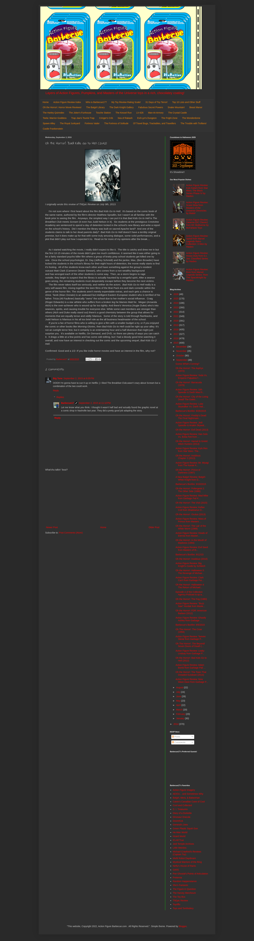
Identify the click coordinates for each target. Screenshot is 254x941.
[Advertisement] (102, 498)
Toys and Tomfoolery (183, 908)
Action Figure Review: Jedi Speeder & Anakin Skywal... (191, 424)
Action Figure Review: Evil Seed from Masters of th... (192, 548)
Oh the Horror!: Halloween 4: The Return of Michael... (190, 586)
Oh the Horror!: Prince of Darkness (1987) (188, 471)
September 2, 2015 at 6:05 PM (79, 378)
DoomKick (178, 821)
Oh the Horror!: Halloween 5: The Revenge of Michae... (190, 571)
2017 (176, 334)
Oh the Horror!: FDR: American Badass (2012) (191, 612)
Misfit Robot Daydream (184, 858)
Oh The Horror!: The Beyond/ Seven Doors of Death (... (190, 645)
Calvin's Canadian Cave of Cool (189, 801)
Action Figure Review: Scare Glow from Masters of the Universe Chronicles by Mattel (197, 208)
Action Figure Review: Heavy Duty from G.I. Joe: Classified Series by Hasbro (197, 257)
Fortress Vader (92, 123)
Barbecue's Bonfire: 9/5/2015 (190, 625)
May (178, 700)
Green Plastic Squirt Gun (185, 828)
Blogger (182, 926)
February (181, 714)
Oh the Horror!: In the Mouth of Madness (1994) (191, 541)
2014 (176, 724)
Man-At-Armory (155, 112)
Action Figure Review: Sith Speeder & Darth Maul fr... (190, 391)
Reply (56, 390)
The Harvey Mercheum (184, 893)
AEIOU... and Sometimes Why (188, 794)
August (180, 687)
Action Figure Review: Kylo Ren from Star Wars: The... (192, 449)
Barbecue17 (67, 403)
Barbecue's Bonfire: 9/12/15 (189, 554)
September (182, 360)
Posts (176, 736)
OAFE (176, 869)
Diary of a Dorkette (182, 813)
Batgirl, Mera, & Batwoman (186, 797)
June (179, 696)
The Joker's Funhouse (80, 112)
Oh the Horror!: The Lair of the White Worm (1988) (191, 527)
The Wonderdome (191, 118)
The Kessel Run (123, 112)
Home (46, 102)
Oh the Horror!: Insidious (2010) (192, 559)
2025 (176, 298)
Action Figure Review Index (67, 102)
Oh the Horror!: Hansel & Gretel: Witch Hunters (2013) (192, 442)
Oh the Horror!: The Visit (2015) (191, 502)
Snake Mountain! (176, 107)
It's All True (178, 840)
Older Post (154, 527)
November (181, 351)
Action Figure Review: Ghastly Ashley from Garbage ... (191, 619)
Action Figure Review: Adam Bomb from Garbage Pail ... (191, 666)
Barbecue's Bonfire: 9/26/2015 (191, 411)
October (180, 355)
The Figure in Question (184, 889)
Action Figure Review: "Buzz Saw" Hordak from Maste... (190, 604)
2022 (176, 312)
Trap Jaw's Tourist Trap (83, 118)
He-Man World (180, 832)
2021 (176, 316)
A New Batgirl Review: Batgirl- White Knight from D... (191, 478)
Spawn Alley (49, 123)
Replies (60, 397)
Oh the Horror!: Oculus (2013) (191, 514)
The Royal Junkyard (70, 123)
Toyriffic (176, 904)
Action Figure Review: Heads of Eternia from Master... (191, 534)
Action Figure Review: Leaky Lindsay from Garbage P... (190, 652)
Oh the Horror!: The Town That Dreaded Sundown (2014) (191, 673)
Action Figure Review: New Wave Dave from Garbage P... (192, 680)
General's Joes (180, 824)
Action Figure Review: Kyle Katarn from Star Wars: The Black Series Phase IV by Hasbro (197, 190)
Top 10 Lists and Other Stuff (186, 102)
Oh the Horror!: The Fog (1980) (191, 599)
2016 (176, 338)
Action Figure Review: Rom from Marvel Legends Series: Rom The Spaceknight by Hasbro (197, 275)
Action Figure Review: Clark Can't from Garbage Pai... (190, 579)
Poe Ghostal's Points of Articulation (190, 873)
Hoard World (179, 836)
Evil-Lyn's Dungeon (147, 118)
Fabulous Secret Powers (150, 107)
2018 (176, 329)
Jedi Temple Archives (183, 844)
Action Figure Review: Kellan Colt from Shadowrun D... (190, 508)
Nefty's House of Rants (184, 866)
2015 (176, 342)
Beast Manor (195, 107)
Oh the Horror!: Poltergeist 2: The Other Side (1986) (190, 490)
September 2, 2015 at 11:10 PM (95, 403)
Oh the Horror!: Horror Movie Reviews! (62, 107)
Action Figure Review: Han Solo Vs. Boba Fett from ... (192, 435)
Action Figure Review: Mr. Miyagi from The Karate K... (192, 464)
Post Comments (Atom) (71, 532)
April (178, 705)
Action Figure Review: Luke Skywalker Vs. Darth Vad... (190, 405)
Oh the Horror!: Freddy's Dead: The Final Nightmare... (191, 416)
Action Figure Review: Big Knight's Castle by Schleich (190, 564)
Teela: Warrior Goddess (55, 118)
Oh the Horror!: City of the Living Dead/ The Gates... (192, 398)
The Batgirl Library (95, 107)
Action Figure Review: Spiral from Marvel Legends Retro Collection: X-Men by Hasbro (197, 241)
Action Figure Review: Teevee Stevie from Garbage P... (191, 638)
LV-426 (139, 112)
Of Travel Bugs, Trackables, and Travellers (154, 123)
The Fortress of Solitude (116, 123)
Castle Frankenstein (53, 128)
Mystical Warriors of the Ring (187, 862)
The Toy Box (179, 897)
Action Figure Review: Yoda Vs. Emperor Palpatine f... (191, 376)
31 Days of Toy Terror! (156, 102)
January (180, 718)
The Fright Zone (169, 118)
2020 (176, 320)
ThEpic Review (180, 900)
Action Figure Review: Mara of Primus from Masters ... (191, 520)
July (178, 692)
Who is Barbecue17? (96, 102)
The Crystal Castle (177, 112)
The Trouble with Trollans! (194, 123)
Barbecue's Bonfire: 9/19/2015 (191, 484)
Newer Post (52, 527)
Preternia (177, 877)
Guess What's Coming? (187, 364)
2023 (176, 307)
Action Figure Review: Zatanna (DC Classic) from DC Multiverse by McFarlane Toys (197, 223)
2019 (176, 325)
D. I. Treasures (180, 809)
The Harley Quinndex (53, 112)
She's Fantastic (180, 885)
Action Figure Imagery (184, 790)
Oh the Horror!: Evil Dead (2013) (192, 429)
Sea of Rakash (125, 118)
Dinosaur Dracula (181, 817)
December (181, 346)
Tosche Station (103, 112)
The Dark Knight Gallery (121, 107)
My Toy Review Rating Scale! (126, 102)
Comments (178, 742)
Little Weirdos (180, 847)
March (179, 709)
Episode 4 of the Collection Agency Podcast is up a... (190, 593)
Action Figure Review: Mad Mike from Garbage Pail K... (192, 497)
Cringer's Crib (106, 118)
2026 (176, 294)
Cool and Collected (182, 805)
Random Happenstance (185, 881)
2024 (176, 303)
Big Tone (58, 378)
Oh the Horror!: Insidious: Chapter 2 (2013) (188, 457)
